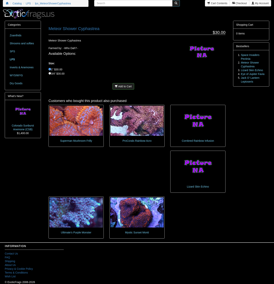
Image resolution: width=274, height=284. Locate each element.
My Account (260, 3)
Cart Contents (217, 3)
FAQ (7, 257)
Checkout (239, 3)
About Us (10, 264)
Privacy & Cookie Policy (19, 268)
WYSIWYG (16, 75)
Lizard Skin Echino (198, 186)
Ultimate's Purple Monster (76, 232)
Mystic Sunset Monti (137, 232)
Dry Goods (16, 83)
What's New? (15, 96)
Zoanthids (15, 35)
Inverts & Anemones (21, 67)
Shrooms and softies (22, 43)
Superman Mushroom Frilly (76, 140)
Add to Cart (123, 86)
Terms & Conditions (16, 272)
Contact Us (11, 253)
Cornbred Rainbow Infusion (198, 140)
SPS (12, 51)
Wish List (10, 276)
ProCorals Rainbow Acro (137, 140)
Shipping (10, 261)
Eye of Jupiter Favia (252, 74)
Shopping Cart (244, 24)
